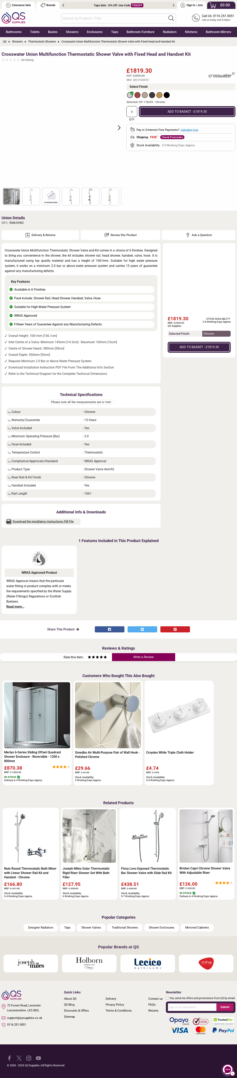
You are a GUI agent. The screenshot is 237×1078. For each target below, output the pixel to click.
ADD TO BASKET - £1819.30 (187, 111)
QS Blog (69, 1004)
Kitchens (191, 32)
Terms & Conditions (119, 1010)
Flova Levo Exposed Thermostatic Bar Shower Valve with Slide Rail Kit (146, 871)
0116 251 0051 (14, 1025)
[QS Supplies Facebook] (9, 1058)
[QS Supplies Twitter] (19, 1058)
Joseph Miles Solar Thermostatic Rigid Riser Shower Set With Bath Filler (86, 873)
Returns (153, 1010)
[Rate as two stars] (91, 657)
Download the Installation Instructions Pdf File (40, 521)
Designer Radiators (40, 927)
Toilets (35, 32)
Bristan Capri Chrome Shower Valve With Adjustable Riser (205, 870)
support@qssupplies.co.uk (22, 1018)
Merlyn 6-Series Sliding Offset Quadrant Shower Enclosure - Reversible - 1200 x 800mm (32, 756)
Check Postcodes (172, 137)
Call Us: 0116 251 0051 (218, 16)
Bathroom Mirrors (218, 32)
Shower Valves (91, 927)
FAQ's (152, 1004)
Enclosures (95, 32)
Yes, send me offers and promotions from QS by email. (202, 998)
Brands (47, 5)
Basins (52, 32)
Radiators (170, 32)
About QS (70, 999)
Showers (72, 32)
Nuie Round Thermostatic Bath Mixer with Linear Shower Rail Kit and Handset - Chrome (30, 873)
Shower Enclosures (161, 927)
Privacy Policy (115, 1004)
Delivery (111, 999)
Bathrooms (14, 32)
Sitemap (69, 1016)
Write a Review (143, 657)
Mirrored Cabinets (197, 927)
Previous (63, 5)
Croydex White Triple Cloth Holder (170, 752)
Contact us (155, 999)
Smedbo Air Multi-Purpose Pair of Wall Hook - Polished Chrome (107, 755)
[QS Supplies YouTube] (38, 1058)
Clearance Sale (18, 5)
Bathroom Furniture (140, 32)
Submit (224, 1007)
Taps (114, 32)
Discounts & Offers (76, 1010)
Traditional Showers (125, 927)
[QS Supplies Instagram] (28, 1058)
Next (173, 5)
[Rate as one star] (89, 657)
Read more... (15, 606)
